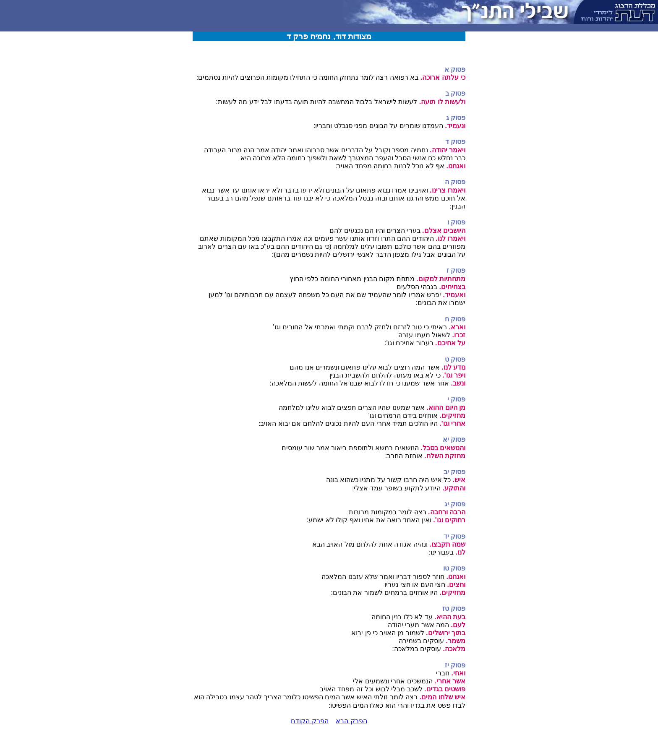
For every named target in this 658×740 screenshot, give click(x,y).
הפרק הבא (351, 720)
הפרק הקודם (309, 720)
